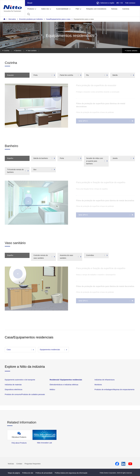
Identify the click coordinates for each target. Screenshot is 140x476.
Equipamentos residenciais (50, 350)
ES (122, 3)
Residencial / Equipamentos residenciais (66, 380)
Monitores (98, 385)
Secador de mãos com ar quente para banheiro (94, 161)
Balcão (115, 75)
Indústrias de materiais (13, 385)
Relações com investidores (96, 9)
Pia (87, 75)
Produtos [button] (30, 9)
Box (34, 169)
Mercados (12, 19)
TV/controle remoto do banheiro (15, 171)
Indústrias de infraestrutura (104, 380)
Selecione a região (105, 3)
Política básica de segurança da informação (71, 473)
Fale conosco (130, 3)
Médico (52, 389)
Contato (19, 464)
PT (118, 3)
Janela (115, 158)
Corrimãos (90, 255)
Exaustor (10, 75)
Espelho (10, 158)
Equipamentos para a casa (84, 19)
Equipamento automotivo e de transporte (20, 380)
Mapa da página (14, 473)
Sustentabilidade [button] (62, 9)
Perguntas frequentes (33, 464)
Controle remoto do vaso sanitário (40, 256)
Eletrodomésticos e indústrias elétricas (64, 385)
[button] (28, 14)
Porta (35, 75)
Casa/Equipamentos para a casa (58, 19)
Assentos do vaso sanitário (66, 256)
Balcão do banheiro (40, 158)
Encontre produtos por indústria (31, 19)
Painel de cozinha (66, 75)
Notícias (114, 9)
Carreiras (125, 9)
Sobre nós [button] (45, 9)
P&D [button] (77, 9)
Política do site (27, 473)
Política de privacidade (44, 473)
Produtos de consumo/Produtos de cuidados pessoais (25, 394)
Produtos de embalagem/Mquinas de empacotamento (114, 389)
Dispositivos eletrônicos (13, 389)
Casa (9, 350)
